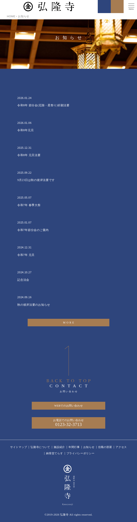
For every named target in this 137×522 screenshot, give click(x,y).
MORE (69, 322)
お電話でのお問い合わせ (68, 423)
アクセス (121, 447)
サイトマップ (18, 447)
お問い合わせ (117, 6)
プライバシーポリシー (81, 453)
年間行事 (74, 447)
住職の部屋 (105, 447)
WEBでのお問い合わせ (68, 405)
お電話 (104, 6)
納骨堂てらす (54, 453)
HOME (11, 16)
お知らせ (89, 447)
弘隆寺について (40, 447)
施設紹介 (59, 447)
